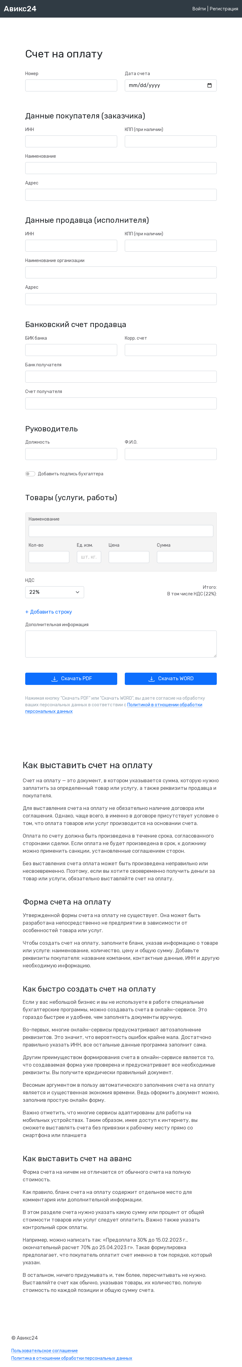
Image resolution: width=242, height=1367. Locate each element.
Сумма (163, 545)
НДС (29, 580)
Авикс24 (20, 8)
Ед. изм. (85, 545)
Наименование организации (54, 260)
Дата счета (137, 73)
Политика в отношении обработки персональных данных (71, 1358)
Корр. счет (136, 338)
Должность (37, 442)
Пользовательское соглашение (44, 1350)
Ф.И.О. (131, 442)
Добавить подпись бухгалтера (70, 474)
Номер (31, 73)
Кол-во (36, 545)
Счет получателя (43, 391)
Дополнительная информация (57, 624)
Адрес (31, 183)
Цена (114, 545)
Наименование (40, 156)
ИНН (29, 129)
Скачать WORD (171, 678)
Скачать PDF (71, 678)
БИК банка (36, 338)
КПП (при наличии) (144, 129)
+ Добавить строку (48, 612)
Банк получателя (43, 365)
